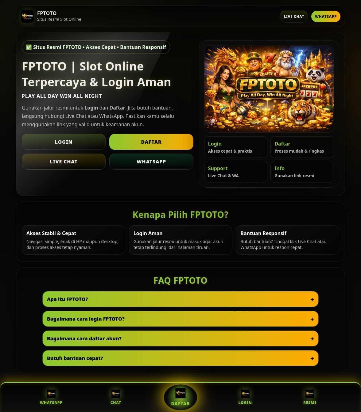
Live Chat (294, 16)
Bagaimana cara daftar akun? (84, 338)
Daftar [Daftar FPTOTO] (180, 397)
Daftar (151, 141)
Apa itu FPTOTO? (67, 299)
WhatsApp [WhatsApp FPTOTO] (51, 397)
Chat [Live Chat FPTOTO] (116, 397)
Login (64, 141)
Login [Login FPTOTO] (245, 397)
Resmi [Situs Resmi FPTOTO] (309, 397)
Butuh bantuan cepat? (75, 358)
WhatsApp (326, 16)
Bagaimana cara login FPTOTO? (86, 318)
